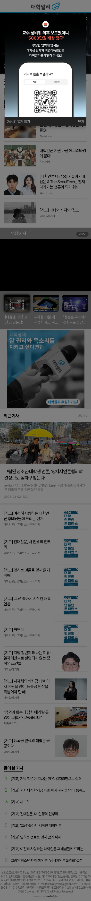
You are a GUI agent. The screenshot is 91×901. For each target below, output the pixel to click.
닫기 (81, 122)
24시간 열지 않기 (18, 122)
